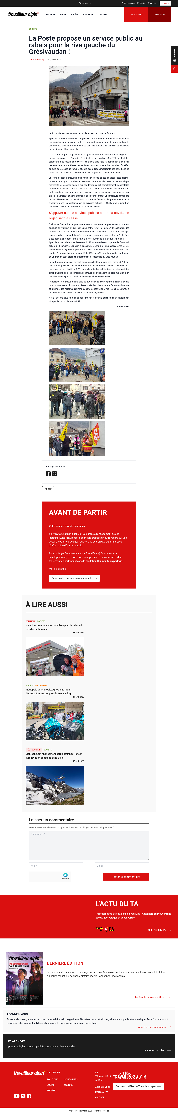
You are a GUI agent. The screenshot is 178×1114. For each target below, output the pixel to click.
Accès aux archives (157, 1050)
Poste (48, 489)
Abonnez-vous (102, 1087)
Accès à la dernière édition (152, 997)
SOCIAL (63, 14)
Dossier (34, 749)
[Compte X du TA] (23, 1096)
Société (33, 29)
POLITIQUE (50, 14)
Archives (152, 3)
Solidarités (41, 685)
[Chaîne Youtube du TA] (16, 1096)
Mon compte (128, 3)
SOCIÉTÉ (74, 14)
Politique (30, 621)
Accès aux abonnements (154, 1027)
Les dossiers (136, 14)
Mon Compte (101, 1092)
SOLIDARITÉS (88, 14)
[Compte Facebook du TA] (29, 1096)
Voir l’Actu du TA (159, 929)
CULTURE (103, 14)
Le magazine (159, 14)
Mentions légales (101, 1111)
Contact (99, 1097)
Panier (141, 3)
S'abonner (165, 3)
